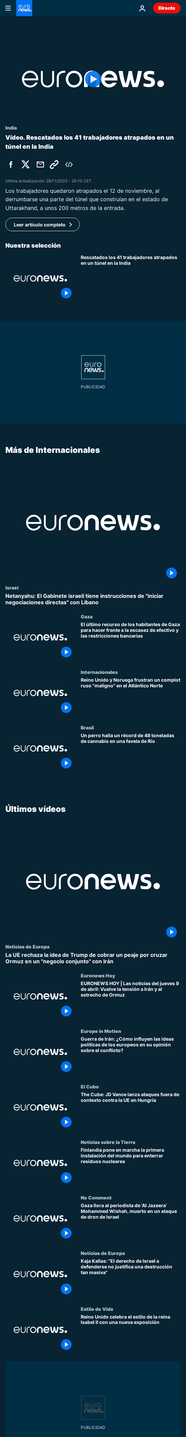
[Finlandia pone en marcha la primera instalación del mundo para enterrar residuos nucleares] (131, 1167)
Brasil (87, 727)
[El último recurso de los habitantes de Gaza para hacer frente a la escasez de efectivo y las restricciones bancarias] (131, 641)
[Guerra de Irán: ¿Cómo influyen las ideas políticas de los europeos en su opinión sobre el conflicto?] (131, 1056)
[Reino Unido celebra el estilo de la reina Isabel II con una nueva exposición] (131, 1334)
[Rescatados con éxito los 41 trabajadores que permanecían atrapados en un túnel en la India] (131, 278)
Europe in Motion (101, 1031)
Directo (166, 8)
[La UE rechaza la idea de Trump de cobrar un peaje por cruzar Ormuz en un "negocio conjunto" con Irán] (93, 958)
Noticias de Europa (27, 946)
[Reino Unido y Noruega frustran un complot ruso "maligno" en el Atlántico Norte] (131, 697)
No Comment (96, 1197)
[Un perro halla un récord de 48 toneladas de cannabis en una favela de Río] (131, 752)
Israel (11, 587)
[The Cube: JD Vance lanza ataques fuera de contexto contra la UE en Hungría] (131, 1111)
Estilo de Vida (97, 1309)
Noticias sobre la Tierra (108, 1142)
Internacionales (99, 672)
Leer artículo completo (40, 224)
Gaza (86, 616)
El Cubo (90, 1086)
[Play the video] (93, 79)
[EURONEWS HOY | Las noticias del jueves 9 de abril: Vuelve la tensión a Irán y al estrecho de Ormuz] (131, 1000)
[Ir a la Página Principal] (24, 8)
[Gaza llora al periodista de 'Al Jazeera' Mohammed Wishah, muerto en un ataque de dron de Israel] (131, 1223)
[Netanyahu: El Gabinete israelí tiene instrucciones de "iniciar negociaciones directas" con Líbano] (93, 599)
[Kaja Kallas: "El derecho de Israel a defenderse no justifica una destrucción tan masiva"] (131, 1278)
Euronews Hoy (98, 975)
